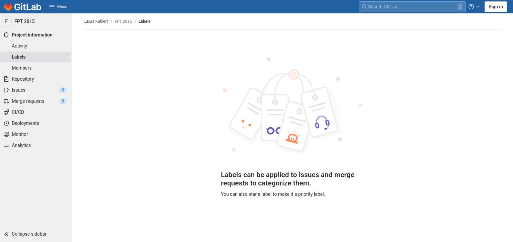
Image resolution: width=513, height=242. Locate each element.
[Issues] (36, 90)
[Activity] (36, 46)
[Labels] (36, 57)
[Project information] (36, 34)
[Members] (36, 68)
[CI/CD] (36, 112)
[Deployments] (36, 123)
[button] (37, 234)
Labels (145, 21)
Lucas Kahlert (97, 21)
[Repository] (36, 79)
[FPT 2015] (36, 21)
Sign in (496, 6)
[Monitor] (36, 134)
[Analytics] (36, 145)
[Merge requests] (36, 101)
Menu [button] (58, 6)
